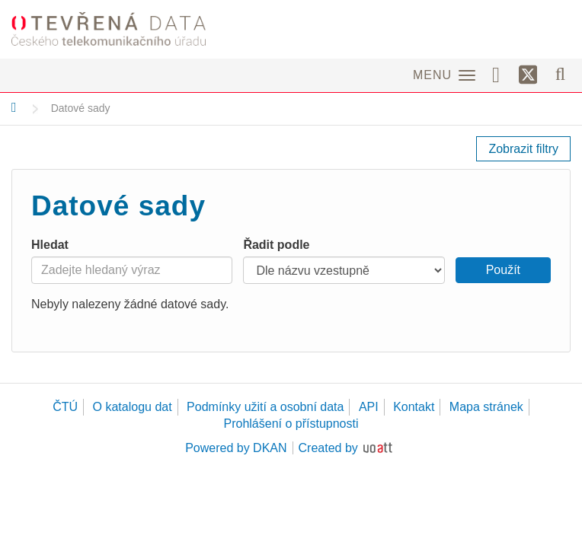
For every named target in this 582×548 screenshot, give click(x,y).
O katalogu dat (132, 406)
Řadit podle (276, 244)
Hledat (50, 244)
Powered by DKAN (235, 447)
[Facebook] (501, 73)
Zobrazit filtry (523, 148)
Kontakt (413, 406)
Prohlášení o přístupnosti (291, 423)
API (369, 406)
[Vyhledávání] (560, 73)
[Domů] (14, 107)
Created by (328, 447)
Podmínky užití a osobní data (265, 406)
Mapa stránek (486, 406)
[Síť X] (528, 75)
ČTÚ (65, 406)
